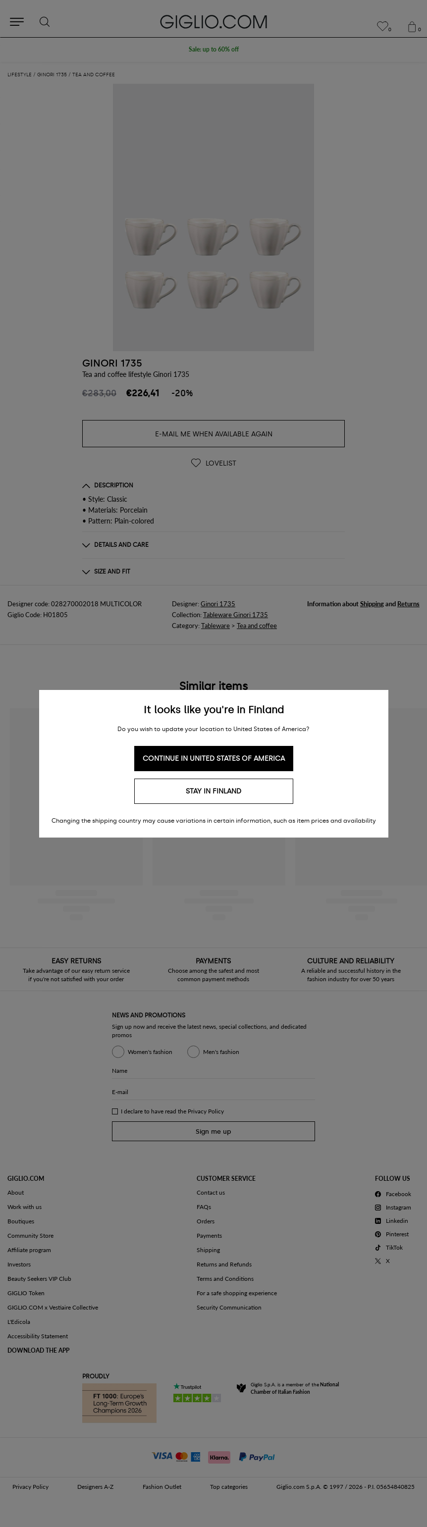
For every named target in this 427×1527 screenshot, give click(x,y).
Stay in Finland (213, 791)
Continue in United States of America (214, 758)
